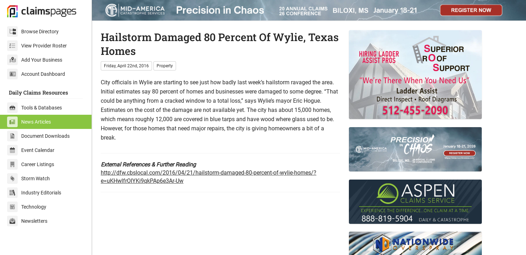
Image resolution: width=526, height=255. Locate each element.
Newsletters (27, 221)
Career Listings (30, 164)
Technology (26, 207)
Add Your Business (34, 60)
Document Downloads (38, 136)
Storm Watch (28, 178)
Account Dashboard (36, 74)
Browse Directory (33, 31)
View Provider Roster (37, 45)
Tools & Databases (34, 107)
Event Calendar (30, 150)
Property (165, 65)
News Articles (29, 122)
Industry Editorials (34, 192)
